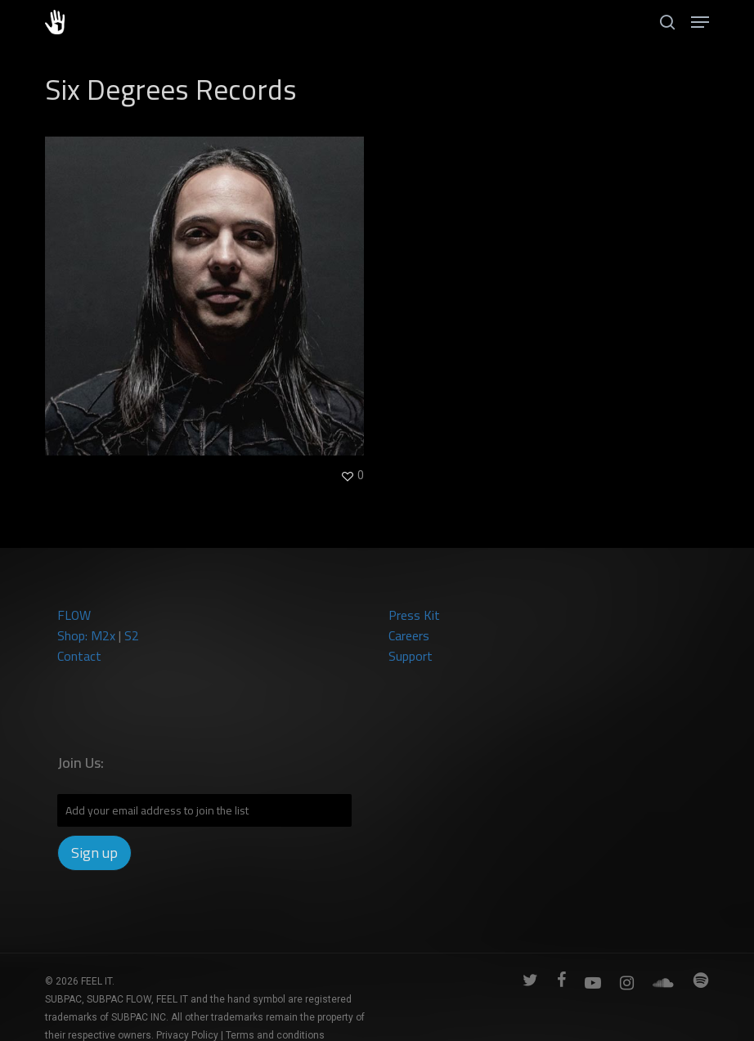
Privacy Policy (187, 1035)
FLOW (74, 615)
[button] (700, 22)
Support (410, 656)
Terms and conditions (275, 1035)
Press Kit (414, 615)
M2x (103, 635)
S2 (131, 635)
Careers (408, 635)
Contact (79, 656)
